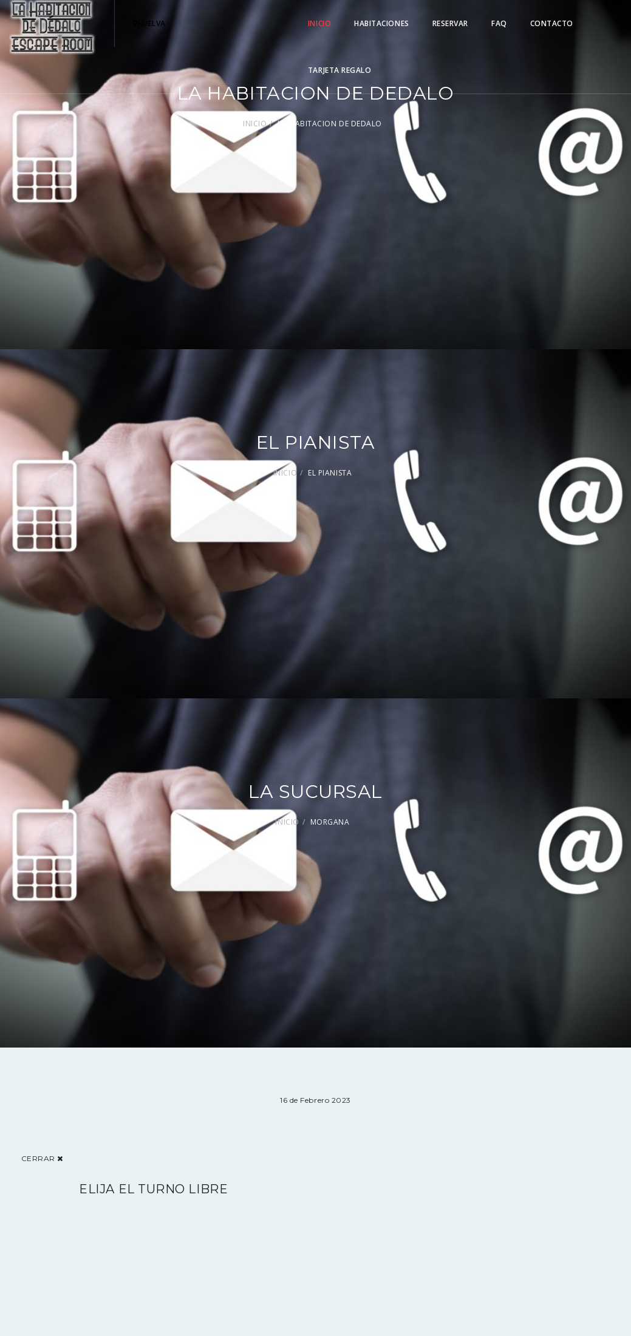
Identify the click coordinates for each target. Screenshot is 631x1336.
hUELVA (149, 23)
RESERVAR (450, 23)
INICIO (319, 23)
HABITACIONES (381, 23)
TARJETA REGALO (340, 70)
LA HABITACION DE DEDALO (329, 123)
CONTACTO (551, 23)
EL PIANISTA (330, 473)
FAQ (499, 23)
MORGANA (330, 822)
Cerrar (42, 1158)
